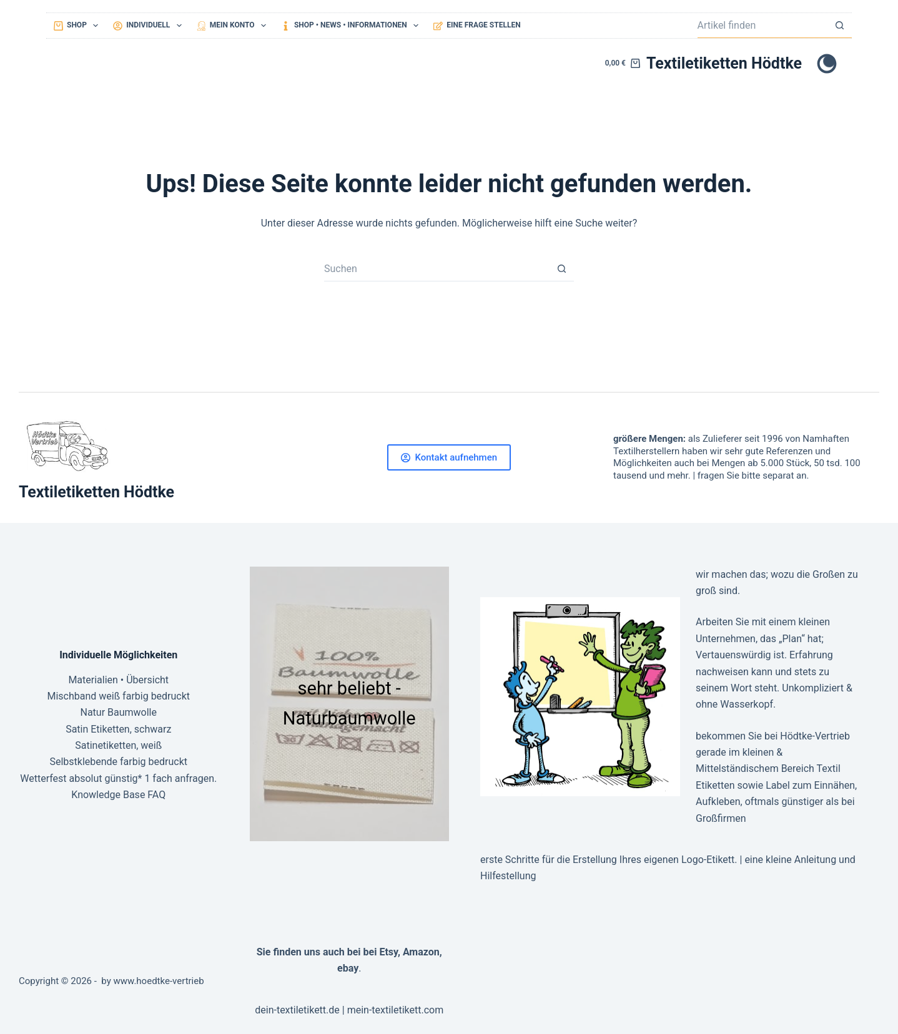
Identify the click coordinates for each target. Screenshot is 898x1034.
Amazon (421, 952)
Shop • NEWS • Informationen (352, 25)
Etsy (388, 952)
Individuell (149, 25)
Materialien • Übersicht (118, 680)
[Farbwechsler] (826, 63)
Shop (78, 25)
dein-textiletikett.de (297, 1010)
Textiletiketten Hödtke (724, 63)
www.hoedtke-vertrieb (159, 981)
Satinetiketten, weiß (118, 745)
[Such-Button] (839, 25)
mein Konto (234, 25)
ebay (347, 968)
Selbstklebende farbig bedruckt (118, 762)
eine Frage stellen (476, 25)
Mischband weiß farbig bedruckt (118, 696)
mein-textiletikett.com (395, 1010)
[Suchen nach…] (762, 25)
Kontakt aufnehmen (449, 457)
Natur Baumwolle (118, 712)
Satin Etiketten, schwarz (118, 729)
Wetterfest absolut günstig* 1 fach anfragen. (118, 778)
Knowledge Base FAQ (118, 795)
